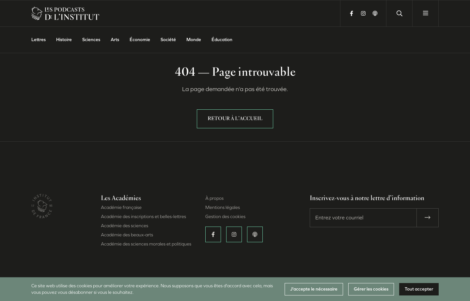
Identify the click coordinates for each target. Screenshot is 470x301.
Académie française (121, 207)
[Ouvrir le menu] (425, 13)
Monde (193, 39)
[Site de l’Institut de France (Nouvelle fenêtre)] (41, 211)
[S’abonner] (427, 217)
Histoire (64, 39)
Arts (115, 39)
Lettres (38, 39)
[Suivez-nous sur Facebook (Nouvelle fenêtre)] (351, 13)
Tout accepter (419, 289)
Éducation (222, 39)
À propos (214, 198)
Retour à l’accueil (235, 118)
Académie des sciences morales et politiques (146, 244)
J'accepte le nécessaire (313, 289)
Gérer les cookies (371, 289)
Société (168, 39)
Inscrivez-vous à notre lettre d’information (367, 198)
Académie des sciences (124, 226)
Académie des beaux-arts (127, 235)
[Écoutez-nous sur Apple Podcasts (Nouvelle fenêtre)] (375, 13)
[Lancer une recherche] (399, 13)
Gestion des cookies (225, 216)
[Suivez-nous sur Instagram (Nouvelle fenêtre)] (363, 13)
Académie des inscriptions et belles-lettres (143, 216)
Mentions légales (222, 207)
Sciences (91, 39)
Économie (140, 39)
